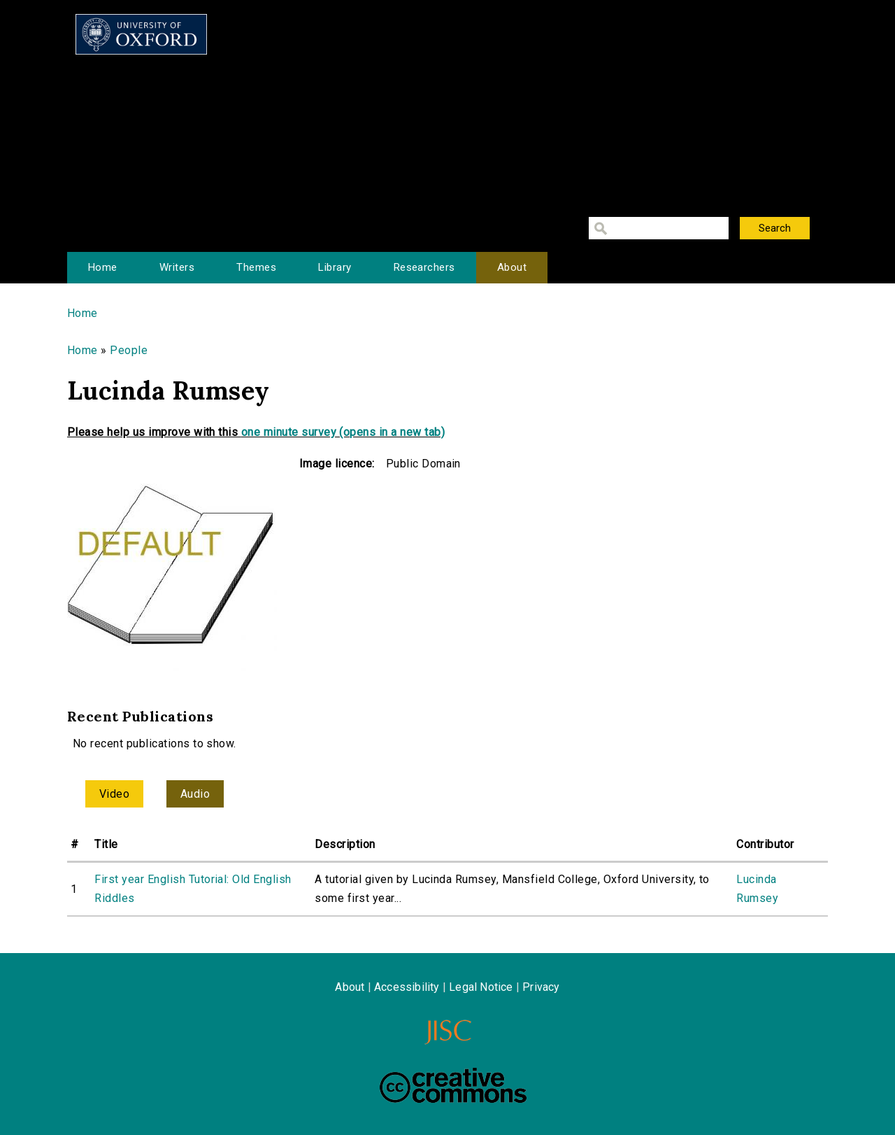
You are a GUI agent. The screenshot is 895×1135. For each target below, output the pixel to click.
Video (114, 794)
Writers (176, 267)
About (512, 267)
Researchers (424, 267)
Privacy (540, 987)
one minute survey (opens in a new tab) (343, 432)
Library (334, 267)
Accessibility (407, 987)
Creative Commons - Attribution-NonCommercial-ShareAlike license (453, 1085)
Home (102, 267)
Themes (256, 267)
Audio (195, 794)
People (129, 350)
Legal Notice (481, 987)
